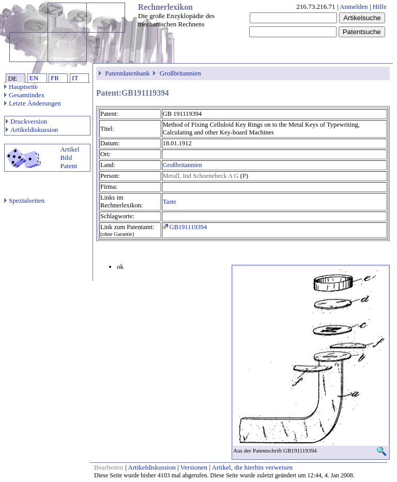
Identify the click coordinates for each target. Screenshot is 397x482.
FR (55, 78)
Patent (68, 166)
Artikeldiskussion (32, 129)
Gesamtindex (24, 95)
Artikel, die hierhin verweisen (252, 467)
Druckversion (26, 121)
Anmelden (354, 6)
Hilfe (380, 6)
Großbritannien (180, 73)
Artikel (69, 149)
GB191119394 (185, 227)
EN (33, 78)
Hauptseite (21, 87)
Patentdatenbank (127, 73)
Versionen (193, 467)
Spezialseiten (24, 200)
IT (75, 78)
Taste (169, 201)
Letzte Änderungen (32, 103)
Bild (66, 157)
